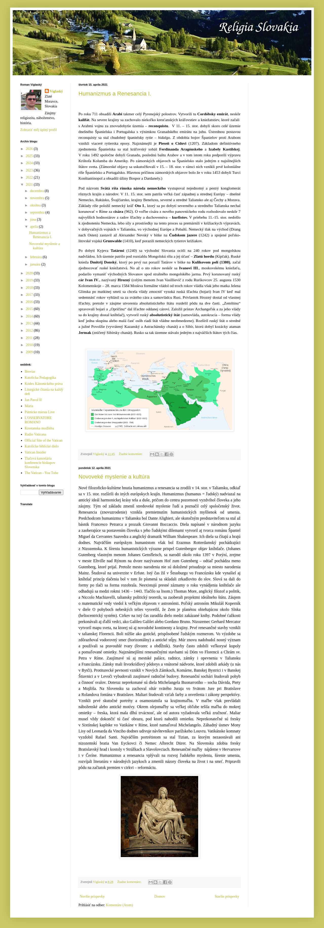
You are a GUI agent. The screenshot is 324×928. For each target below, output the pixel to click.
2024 (30, 163)
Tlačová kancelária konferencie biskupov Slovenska (40, 463)
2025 (30, 156)
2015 (30, 309)
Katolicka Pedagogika (40, 378)
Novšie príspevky (92, 896)
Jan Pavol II (33, 400)
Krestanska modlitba (39, 428)
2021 (30, 184)
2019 (30, 280)
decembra (37, 191)
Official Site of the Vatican (44, 440)
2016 (30, 302)
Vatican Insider (35, 452)
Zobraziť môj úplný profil (38, 130)
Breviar (30, 371)
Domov (159, 896)
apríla (34, 227)
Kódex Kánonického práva (44, 384)
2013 (30, 323)
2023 (30, 170)
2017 (30, 295)
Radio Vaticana (35, 434)
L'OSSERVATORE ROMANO (38, 420)
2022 (30, 177)
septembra (37, 212)
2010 (30, 345)
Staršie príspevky (227, 896)
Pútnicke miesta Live (40, 412)
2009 (30, 352)
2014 (30, 316)
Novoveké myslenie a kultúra (114, 477)
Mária (29, 406)
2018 (30, 288)
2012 (30, 330)
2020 (30, 273)
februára (36, 257)
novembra (37, 198)
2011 (30, 338)
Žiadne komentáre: (131, 454)
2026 (30, 149)
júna (33, 219)
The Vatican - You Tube (41, 473)
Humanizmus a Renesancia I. (114, 93)
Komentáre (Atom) (119, 905)
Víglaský (56, 91)
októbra (36, 205)
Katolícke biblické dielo (42, 446)
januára (35, 264)
